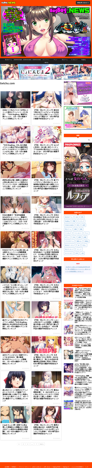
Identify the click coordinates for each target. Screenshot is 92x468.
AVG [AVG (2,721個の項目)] (76, 217)
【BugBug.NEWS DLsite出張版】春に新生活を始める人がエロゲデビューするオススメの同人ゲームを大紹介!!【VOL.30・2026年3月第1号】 (83, 405)
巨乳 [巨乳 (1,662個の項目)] (82, 217)
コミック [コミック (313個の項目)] (79, 249)
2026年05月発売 (18, 59)
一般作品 (46, 62)
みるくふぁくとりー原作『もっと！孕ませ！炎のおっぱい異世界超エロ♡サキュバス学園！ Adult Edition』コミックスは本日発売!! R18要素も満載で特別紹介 (83, 342)
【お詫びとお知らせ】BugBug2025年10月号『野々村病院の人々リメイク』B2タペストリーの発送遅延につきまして (77, 269)
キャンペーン (46, 59)
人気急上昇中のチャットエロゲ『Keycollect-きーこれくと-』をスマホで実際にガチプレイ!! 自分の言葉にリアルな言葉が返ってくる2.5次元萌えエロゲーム (83, 330)
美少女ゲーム (8, 59)
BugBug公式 (66, 454)
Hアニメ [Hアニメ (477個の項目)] (67, 237)
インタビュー (74, 59)
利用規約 (14, 454)
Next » (42, 444)
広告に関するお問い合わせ (49, 456)
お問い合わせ (47, 454)
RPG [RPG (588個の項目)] (78, 225)
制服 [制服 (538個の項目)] (81, 229)
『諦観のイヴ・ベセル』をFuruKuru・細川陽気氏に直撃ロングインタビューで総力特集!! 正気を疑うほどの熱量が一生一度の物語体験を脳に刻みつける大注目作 (83, 317)
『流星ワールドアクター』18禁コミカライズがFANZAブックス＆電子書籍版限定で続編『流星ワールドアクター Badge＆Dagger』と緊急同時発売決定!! (83, 356)
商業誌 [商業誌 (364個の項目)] (86, 241)
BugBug (83, 59)
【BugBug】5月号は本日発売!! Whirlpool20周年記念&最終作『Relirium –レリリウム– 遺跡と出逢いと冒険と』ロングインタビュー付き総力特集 (83, 293)
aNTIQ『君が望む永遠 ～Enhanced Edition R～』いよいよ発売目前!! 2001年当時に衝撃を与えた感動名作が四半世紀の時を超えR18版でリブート (83, 368)
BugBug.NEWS (56, 454)
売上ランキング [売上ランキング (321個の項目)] (69, 249)
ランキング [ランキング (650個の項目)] (81, 221)
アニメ (55, 59)
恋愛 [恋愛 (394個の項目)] (79, 237)
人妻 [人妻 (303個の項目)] (82, 253)
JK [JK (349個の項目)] (78, 245)
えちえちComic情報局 (77, 454)
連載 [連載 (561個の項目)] (75, 229)
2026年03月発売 (36, 59)
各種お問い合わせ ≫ (83, 2)
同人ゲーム (65, 59)
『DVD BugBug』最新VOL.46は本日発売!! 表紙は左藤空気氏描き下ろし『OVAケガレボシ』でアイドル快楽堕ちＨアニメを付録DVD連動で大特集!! (83, 380)
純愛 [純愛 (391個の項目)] (85, 237)
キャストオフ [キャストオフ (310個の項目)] (68, 253)
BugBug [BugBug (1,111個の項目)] (67, 221)
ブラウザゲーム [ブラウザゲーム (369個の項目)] (69, 241)
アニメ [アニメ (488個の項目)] (86, 233)
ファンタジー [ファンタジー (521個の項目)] (78, 233)
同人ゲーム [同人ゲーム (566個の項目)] (68, 229)
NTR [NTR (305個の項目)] (76, 253)
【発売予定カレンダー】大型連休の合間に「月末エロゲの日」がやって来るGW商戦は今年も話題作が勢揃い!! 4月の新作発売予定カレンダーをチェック (83, 305)
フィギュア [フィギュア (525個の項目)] (68, 233)
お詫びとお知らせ (36, 454)
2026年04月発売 (27, 59)
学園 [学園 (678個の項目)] (74, 221)
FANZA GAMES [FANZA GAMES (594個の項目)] (69, 225)
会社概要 (7, 454)
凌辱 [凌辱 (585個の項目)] (84, 225)
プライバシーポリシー (24, 454)
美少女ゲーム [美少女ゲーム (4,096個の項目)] (68, 217)
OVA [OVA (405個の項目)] (74, 237)
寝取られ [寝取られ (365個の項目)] (79, 241)
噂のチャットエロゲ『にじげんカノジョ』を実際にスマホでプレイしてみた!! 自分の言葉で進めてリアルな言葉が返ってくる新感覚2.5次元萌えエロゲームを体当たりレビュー (83, 392)
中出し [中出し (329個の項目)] (84, 245)
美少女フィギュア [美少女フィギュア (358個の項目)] (70, 245)
